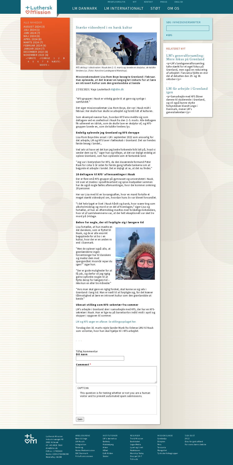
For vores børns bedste (195, 444)
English (179, 2)
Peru (159, 444)
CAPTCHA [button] (83, 388)
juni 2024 (30, 33)
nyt (135, 2)
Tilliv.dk (134, 459)
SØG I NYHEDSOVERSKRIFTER (183, 22)
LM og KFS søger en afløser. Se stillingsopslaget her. (106, 321)
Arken (105, 447)
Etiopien (161, 441)
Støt (156, 8)
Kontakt (148, 2)
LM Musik (80, 441)
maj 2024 (30, 36)
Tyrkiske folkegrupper (167, 453)
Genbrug (79, 447)
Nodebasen (135, 450)
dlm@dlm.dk (52, 448)
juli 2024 (30, 29)
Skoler (106, 456)
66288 (59, 457)
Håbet (105, 450)
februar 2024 (33, 45)
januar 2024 (32, 48)
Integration (80, 444)
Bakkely (106, 441)
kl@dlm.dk (117, 89)
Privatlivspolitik (116, 2)
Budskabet (135, 441)
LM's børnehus (110, 438)
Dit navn (81, 354)
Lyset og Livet (136, 447)
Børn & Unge (81, 438)
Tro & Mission (136, 438)
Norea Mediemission (85, 450)
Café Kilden (108, 453)
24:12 (187, 438)
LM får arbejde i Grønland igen (187, 90)
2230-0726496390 (61, 454)
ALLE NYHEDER (33, 22)
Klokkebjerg (108, 444)
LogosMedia (135, 444)
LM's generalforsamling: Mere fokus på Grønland (185, 57)
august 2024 (32, 26)
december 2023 (34, 52)
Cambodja (162, 438)
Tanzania (161, 447)
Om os (173, 8)
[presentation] (110, 405)
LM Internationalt (124, 8)
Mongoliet (162, 450)
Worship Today (137, 453)
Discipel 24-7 (136, 456)
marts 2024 (31, 42)
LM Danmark (84, 8)
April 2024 (31, 39)
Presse (163, 2)
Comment (83, 364)
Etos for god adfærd (194, 441)
